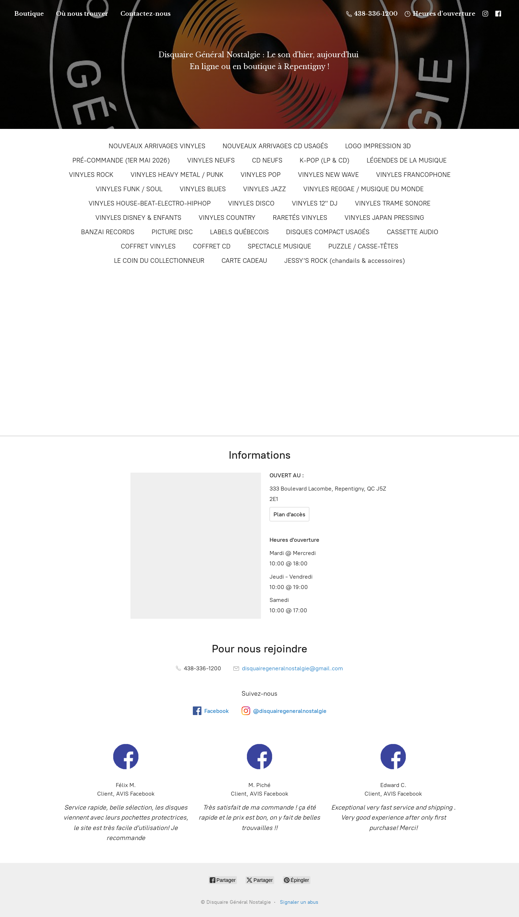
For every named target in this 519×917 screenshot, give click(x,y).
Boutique (29, 13)
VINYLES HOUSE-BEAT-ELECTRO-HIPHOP (150, 203)
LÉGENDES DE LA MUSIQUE (407, 160)
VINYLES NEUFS (211, 160)
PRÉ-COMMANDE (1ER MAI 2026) (121, 160)
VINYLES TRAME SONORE (392, 203)
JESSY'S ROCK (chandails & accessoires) (344, 261)
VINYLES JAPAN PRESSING (384, 218)
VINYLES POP (261, 175)
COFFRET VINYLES (148, 246)
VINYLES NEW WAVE (328, 175)
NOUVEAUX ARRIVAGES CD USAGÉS (275, 146)
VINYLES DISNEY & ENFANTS (138, 218)
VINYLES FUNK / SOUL (129, 189)
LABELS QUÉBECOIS (239, 232)
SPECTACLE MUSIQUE (279, 246)
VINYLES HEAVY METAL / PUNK (176, 175)
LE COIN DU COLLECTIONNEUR (159, 261)
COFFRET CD (211, 246)
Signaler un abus (299, 902)
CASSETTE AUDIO (412, 232)
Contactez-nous (145, 13)
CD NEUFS (267, 160)
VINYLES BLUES (203, 189)
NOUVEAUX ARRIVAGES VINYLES (157, 146)
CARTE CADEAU (244, 261)
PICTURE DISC (172, 232)
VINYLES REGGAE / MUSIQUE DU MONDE (363, 189)
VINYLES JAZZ (264, 189)
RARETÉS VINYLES (300, 218)
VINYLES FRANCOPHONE (413, 175)
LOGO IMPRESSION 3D (378, 146)
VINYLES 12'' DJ (315, 203)
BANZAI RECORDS (107, 232)
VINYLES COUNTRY (227, 218)
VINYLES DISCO (251, 203)
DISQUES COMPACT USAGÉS (328, 232)
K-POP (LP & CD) (324, 160)
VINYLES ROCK (91, 175)
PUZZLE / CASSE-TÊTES (363, 246)
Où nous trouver (82, 13)
